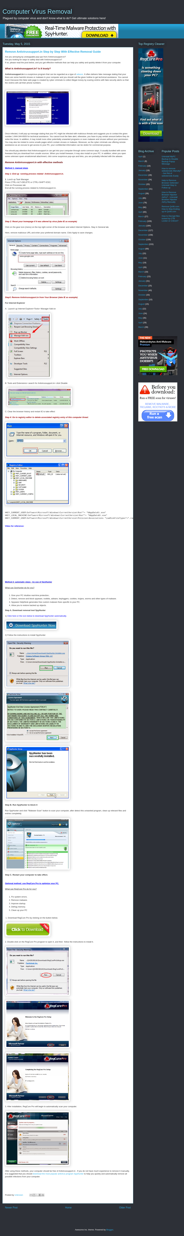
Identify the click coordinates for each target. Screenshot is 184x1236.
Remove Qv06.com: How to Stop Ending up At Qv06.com (171, 208)
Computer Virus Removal (37, 11)
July (140, 198)
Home (68, 1207)
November (143, 179)
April (140, 156)
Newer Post (11, 1207)
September (143, 189)
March (141, 161)
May (140, 207)
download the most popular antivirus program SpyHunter (58, 1174)
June (140, 202)
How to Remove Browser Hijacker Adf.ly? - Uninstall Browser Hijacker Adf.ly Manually (169, 197)
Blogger (109, 1230)
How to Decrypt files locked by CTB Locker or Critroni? (171, 218)
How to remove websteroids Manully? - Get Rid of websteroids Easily (171, 172)
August (141, 193)
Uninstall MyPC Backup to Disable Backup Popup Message (170, 160)
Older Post (125, 1207)
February (142, 166)
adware (79, 74)
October (141, 184)
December (143, 175)
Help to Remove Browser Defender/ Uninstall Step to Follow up (170, 184)
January (141, 170)
